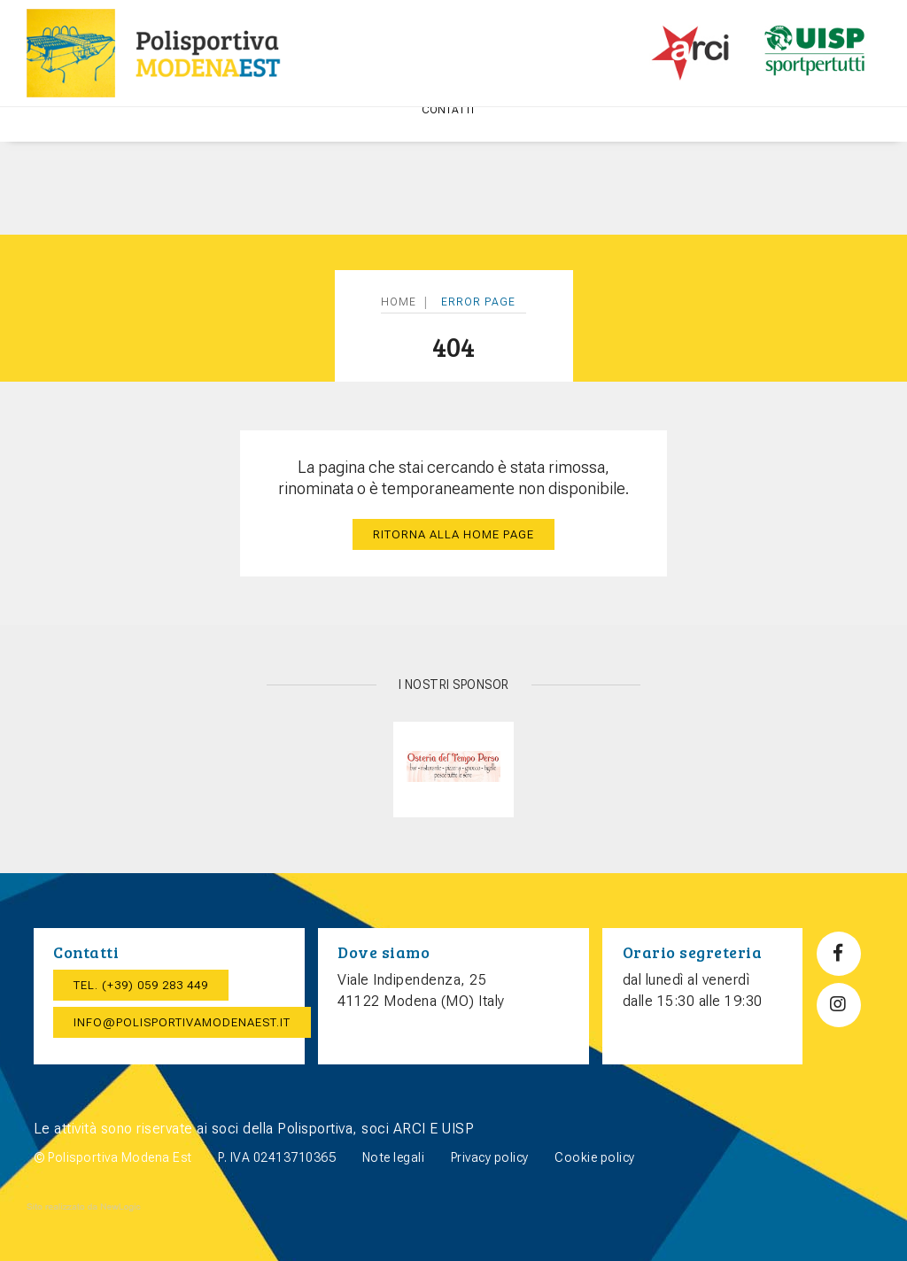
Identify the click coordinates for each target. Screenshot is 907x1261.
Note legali (393, 1157)
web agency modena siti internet (84, 1207)
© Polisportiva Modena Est (113, 1157)
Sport (440, 138)
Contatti (453, 202)
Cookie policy (594, 1157)
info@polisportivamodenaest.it (182, 1022)
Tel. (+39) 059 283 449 (141, 985)
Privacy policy (490, 1157)
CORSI (568, 138)
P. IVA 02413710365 (277, 1157)
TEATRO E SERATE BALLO (781, 138)
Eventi (505, 138)
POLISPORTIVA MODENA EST (184, 138)
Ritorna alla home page (453, 534)
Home (72, 138)
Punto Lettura (651, 138)
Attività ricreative (339, 138)
